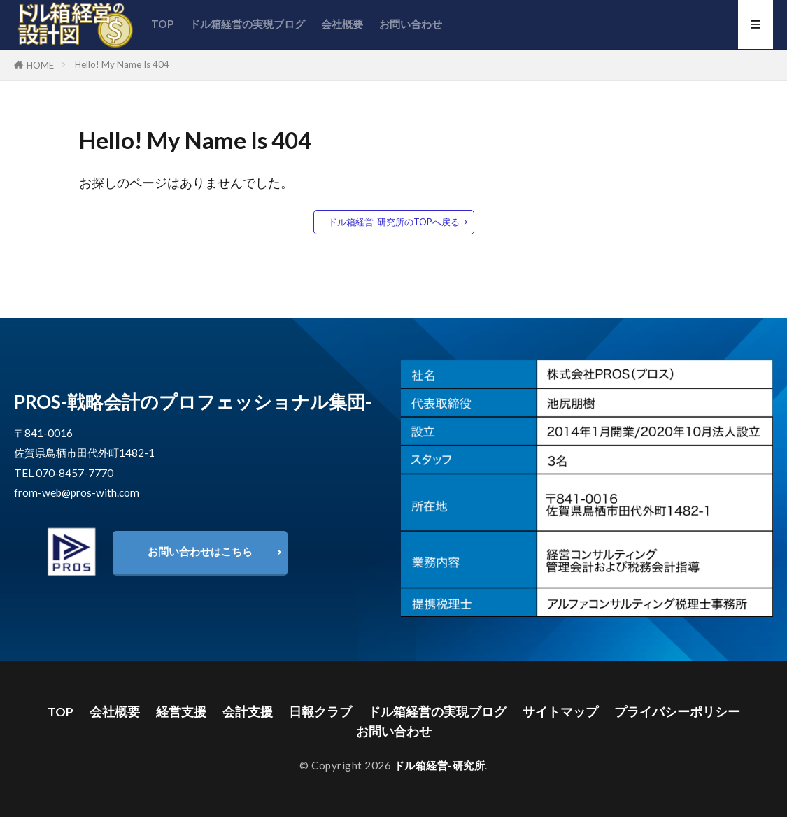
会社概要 (342, 23)
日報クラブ (320, 711)
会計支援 (247, 711)
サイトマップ (560, 711)
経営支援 (181, 711)
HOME (40, 65)
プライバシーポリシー (677, 711)
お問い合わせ (410, 23)
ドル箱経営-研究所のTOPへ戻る (394, 221)
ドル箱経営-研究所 (439, 765)
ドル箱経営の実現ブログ (247, 23)
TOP (162, 23)
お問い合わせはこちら (200, 551)
